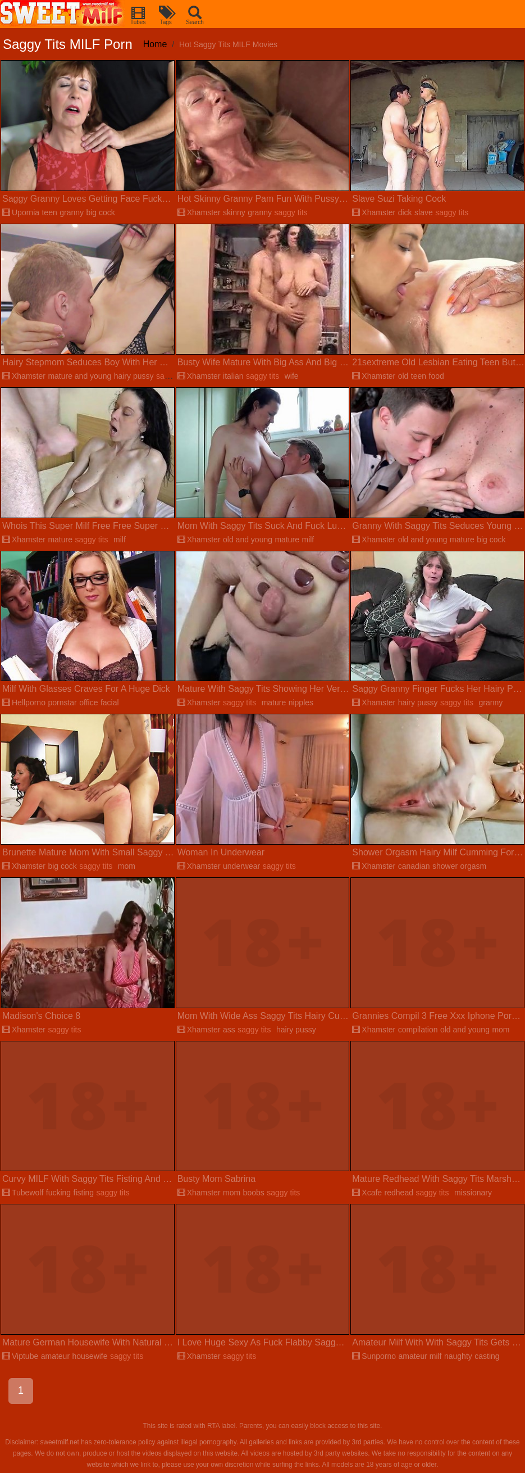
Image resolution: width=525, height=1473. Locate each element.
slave (423, 212)
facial (110, 702)
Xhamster (199, 212)
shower (445, 866)
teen (49, 212)
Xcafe (367, 1192)
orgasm (473, 866)
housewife (90, 1356)
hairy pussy (134, 375)
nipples (301, 702)
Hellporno (23, 702)
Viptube (20, 1356)
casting (486, 1356)
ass (229, 1029)
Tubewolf (22, 1192)
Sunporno (374, 1356)
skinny (234, 212)
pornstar (62, 702)
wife (292, 375)
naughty (458, 1356)
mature (60, 539)
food (436, 375)
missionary (473, 1192)
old (403, 375)
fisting (84, 1192)
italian (233, 375)
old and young (247, 539)
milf (119, 539)
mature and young (79, 375)
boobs (253, 1192)
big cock (100, 212)
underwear (241, 866)
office (88, 702)
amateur (55, 1356)
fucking (58, 1192)
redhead (399, 1192)
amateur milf (419, 1356)
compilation (418, 1029)
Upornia (20, 212)
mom (126, 866)
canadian (414, 866)
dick (405, 212)
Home (155, 44)
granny (72, 212)
